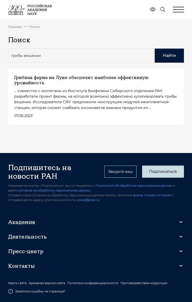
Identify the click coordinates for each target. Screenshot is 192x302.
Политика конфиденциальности (92, 283)
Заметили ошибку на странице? (36, 291)
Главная (15, 27)
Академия (21, 222)
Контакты (21, 266)
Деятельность (27, 236)
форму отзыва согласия (151, 195)
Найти (169, 55)
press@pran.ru (88, 200)
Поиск (34, 27)
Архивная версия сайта (47, 283)
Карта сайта (17, 283)
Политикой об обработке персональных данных (134, 185)
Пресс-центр (25, 251)
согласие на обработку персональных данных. (54, 190)
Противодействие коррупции (143, 283)
